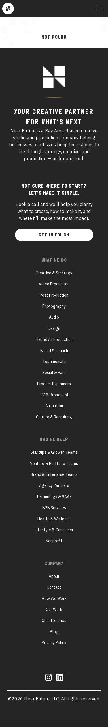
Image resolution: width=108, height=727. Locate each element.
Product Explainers (54, 383)
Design (54, 328)
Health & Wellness (54, 519)
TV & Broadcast (54, 394)
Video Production (54, 284)
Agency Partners (54, 485)
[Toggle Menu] (98, 8)
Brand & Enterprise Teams (54, 474)
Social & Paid (54, 372)
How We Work (54, 598)
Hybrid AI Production (54, 339)
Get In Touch (54, 235)
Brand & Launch (54, 350)
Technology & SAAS (54, 496)
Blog (54, 631)
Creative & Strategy (54, 273)
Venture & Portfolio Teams (54, 463)
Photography (54, 306)
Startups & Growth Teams (54, 452)
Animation (54, 405)
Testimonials (54, 361)
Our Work (54, 609)
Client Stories (54, 620)
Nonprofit (54, 540)
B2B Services (54, 507)
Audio (54, 317)
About (54, 576)
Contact (54, 587)
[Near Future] (8, 8)
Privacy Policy (54, 642)
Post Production (54, 295)
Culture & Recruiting (54, 417)
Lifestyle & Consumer (54, 529)
